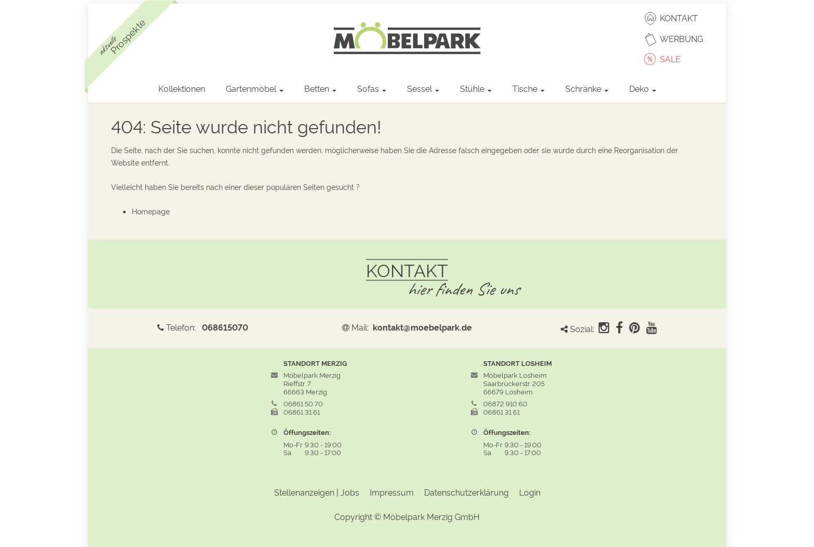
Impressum (392, 492)
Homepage (151, 211)
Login (529, 492)
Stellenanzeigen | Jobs (316, 492)
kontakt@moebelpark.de (422, 327)
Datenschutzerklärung (466, 492)
